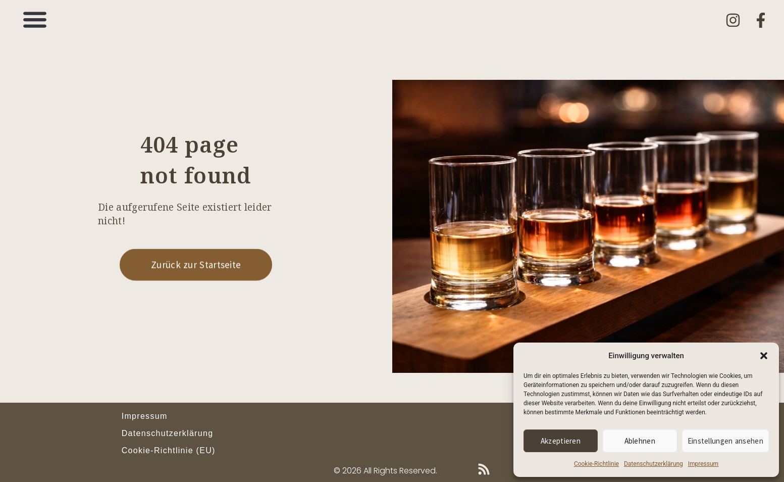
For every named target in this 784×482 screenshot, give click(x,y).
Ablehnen (639, 441)
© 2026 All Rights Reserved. (385, 470)
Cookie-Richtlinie (596, 463)
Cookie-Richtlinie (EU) (169, 450)
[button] (764, 356)
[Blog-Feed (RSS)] (484, 469)
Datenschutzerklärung (653, 463)
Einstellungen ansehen (725, 441)
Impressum (703, 463)
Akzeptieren (561, 441)
